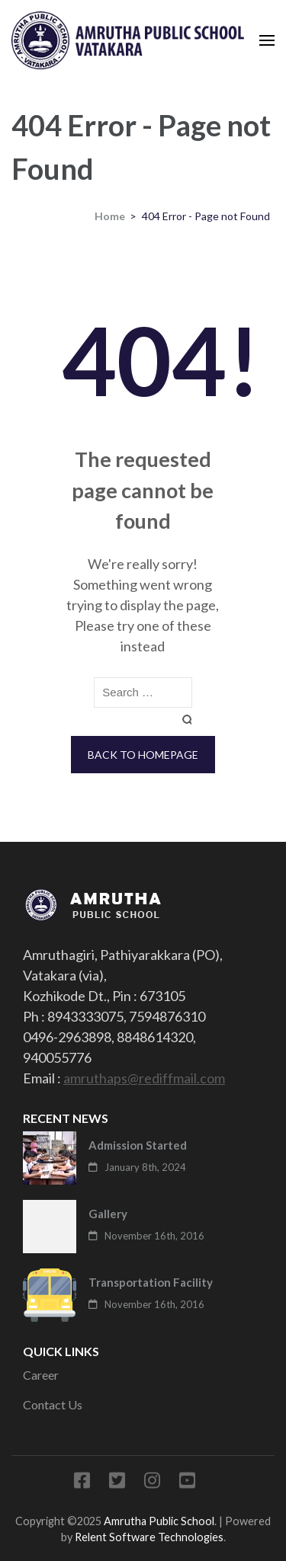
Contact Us (52, 1404)
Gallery (107, 1213)
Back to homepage (143, 754)
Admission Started (137, 1145)
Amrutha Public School (159, 1521)
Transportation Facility (150, 1282)
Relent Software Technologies (149, 1537)
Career (41, 1374)
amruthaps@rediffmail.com (144, 1078)
